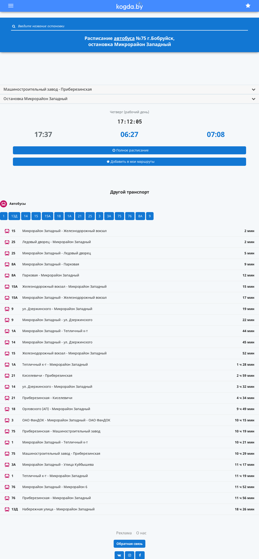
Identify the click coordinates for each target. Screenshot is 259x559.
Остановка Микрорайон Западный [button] (35, 98)
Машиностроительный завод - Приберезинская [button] (48, 89)
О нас (141, 533)
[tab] (129, 89)
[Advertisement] (129, 66)
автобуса (124, 38)
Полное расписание (130, 150)
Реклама (124, 533)
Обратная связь (129, 543)
